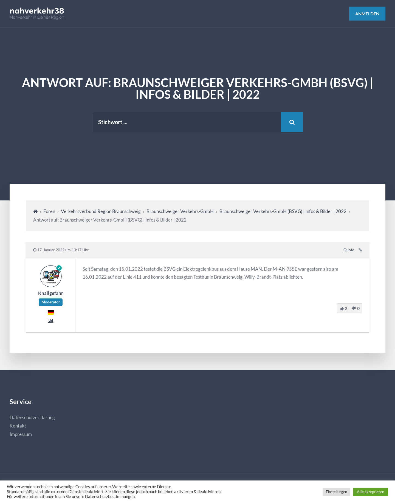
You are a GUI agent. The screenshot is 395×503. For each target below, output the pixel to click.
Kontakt (18, 426)
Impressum (21, 434)
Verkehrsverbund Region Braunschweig (101, 211)
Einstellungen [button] (336, 492)
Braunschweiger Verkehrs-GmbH (180, 211)
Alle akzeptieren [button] (370, 491)
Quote (348, 250)
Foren (49, 211)
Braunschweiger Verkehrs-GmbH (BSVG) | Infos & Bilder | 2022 (282, 211)
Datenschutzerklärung (32, 417)
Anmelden (367, 13)
